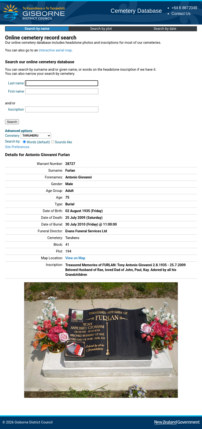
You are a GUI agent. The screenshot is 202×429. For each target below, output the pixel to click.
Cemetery (12, 136)
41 (67, 245)
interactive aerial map (55, 50)
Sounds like (61, 142)
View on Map (75, 258)
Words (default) (36, 142)
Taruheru (72, 238)
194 (68, 251)
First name (16, 91)
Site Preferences (17, 147)
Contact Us (181, 14)
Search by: (12, 141)
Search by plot (101, 29)
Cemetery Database (136, 10)
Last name (16, 83)
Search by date (165, 29)
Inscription (16, 109)
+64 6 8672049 (184, 8)
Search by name (37, 29)
